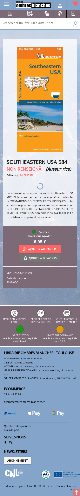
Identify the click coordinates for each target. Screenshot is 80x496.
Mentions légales (15, 486)
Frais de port (11, 430)
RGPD (37, 486)
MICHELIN (26, 175)
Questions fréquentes (17, 426)
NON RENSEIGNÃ (26, 169)
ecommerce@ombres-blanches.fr (24, 402)
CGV (29, 486)
